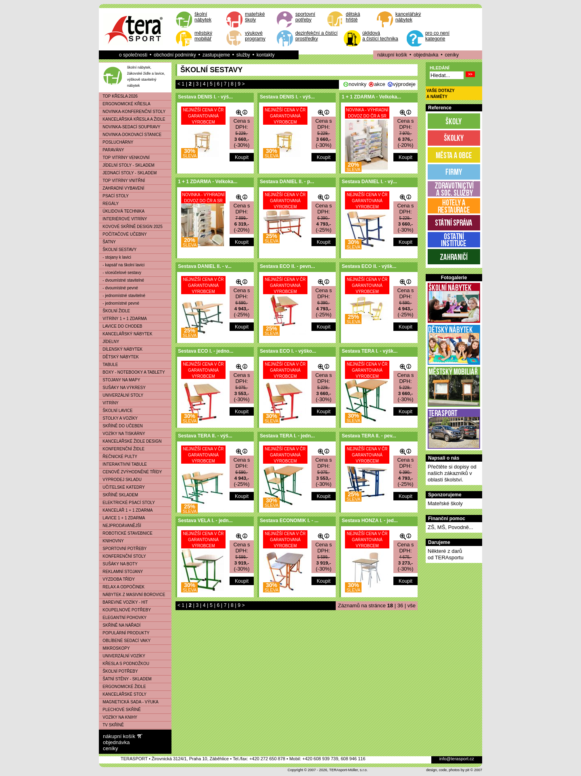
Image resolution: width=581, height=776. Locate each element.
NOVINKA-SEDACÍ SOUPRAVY (130, 127)
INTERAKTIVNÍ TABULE (123, 464)
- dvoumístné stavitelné (121, 280)
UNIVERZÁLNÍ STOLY (121, 395)
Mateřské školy (445, 503)
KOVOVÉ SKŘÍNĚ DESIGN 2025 (131, 226)
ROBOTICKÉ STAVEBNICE (126, 533)
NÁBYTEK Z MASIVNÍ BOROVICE (132, 594)
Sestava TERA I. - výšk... (369, 351)
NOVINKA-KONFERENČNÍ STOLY (132, 111)
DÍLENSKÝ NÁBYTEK (120, 349)
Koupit (242, 157)
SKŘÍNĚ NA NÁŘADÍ (119, 625)
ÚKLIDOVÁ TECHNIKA (121, 211)
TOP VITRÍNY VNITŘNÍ (122, 180)
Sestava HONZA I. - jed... (370, 520)
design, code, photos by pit (447, 770)
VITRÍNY (109, 403)
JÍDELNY (109, 341)
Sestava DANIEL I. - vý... (369, 181)
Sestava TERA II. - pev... (369, 436)
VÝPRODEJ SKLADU (120, 479)
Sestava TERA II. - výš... (205, 436)
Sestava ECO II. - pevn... (287, 266)
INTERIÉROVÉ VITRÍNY (123, 219)
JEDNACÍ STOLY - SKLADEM (128, 173)
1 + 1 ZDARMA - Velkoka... (371, 97)
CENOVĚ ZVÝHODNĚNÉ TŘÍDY (130, 472)
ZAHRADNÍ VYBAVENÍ (121, 188)
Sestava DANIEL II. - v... (205, 266)
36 (400, 605)
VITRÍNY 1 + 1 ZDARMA (123, 318)
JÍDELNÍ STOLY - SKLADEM (127, 165)
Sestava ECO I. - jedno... (205, 351)
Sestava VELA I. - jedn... (205, 520)
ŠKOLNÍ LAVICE (116, 410)
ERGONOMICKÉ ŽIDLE (122, 686)
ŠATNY (107, 242)
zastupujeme (216, 55)
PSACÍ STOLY (114, 196)
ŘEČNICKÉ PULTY (118, 456)
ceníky (452, 55)
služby (243, 55)
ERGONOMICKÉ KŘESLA (124, 104)
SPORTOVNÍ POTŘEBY (122, 548)
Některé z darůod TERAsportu (446, 554)
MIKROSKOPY (114, 648)
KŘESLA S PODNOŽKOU (124, 663)
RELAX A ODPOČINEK (121, 587)
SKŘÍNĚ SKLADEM (118, 495)
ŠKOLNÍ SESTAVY (117, 249)
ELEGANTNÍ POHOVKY (122, 617)
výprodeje (404, 84)
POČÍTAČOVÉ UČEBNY (123, 234)
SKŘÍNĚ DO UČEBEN (121, 426)
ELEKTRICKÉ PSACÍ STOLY (127, 502)
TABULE (108, 364)
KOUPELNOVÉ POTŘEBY (125, 610)
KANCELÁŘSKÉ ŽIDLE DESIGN (130, 441)
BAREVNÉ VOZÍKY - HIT (123, 602)
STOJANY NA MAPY (119, 380)
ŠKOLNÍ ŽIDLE (114, 311)
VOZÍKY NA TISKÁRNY (122, 433)
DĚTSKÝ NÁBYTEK (119, 357)
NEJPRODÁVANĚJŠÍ (120, 525)
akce (379, 84)
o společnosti (133, 55)
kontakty (266, 55)
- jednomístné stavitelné (122, 295)
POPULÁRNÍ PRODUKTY (124, 633)
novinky (357, 84)
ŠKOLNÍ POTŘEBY (118, 671)
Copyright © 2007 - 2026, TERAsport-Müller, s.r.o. (328, 770)
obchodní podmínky (175, 55)
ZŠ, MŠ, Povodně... (450, 527)
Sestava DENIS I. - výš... (205, 97)
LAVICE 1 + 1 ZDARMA (122, 518)
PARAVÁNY (111, 150)
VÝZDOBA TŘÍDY (117, 579)
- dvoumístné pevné (118, 288)
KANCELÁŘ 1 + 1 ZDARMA (126, 510)
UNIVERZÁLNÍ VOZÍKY (122, 656)
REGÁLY (109, 203)
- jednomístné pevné (119, 303)
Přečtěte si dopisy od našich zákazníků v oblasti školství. (452, 473)
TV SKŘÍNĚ (111, 725)
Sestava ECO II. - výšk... (369, 266)
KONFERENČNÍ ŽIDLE (121, 449)
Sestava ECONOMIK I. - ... (289, 520)
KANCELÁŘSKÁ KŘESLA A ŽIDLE (132, 119)
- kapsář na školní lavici (121, 265)
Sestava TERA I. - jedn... (287, 436)
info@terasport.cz (456, 758)
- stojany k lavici (115, 257)
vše (412, 605)
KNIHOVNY (111, 541)
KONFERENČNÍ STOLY (122, 556)
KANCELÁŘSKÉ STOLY (122, 694)
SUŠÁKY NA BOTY (118, 564)
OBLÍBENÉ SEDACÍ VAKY (124, 640)
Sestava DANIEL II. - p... (287, 181)
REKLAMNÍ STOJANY (121, 571)
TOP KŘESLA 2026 (118, 96)
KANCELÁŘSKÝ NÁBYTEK (126, 334)
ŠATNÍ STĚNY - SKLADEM (125, 679)
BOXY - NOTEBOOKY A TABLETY (132, 372)
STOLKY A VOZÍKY (118, 418)
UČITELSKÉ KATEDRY (122, 487)
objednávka (426, 55)
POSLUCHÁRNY (116, 142)
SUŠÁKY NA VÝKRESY (122, 387)
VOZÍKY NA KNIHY (118, 717)
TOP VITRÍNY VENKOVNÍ (124, 157)
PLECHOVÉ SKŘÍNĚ (120, 709)
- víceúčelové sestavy (120, 272)
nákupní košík (392, 55)
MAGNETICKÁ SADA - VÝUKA (129, 702)
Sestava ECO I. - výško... (288, 351)
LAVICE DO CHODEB (120, 326)
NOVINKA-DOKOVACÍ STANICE (130, 134)
